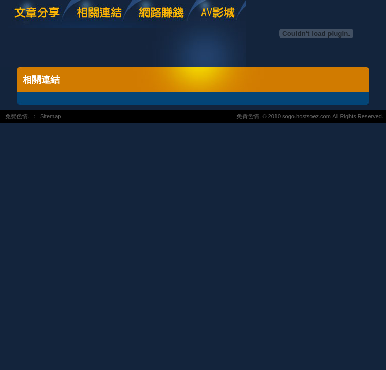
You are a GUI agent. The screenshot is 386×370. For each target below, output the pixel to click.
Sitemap (50, 116)
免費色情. (17, 116)
